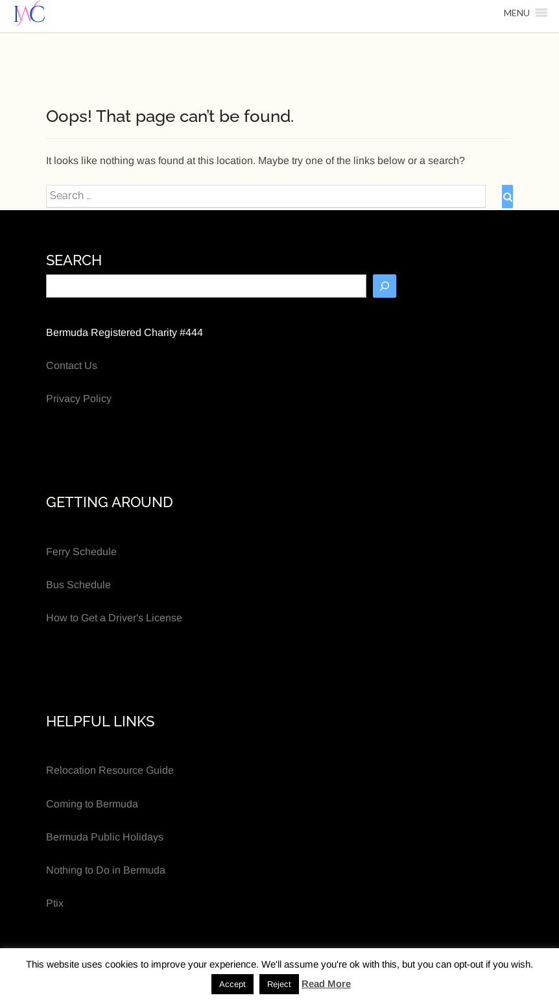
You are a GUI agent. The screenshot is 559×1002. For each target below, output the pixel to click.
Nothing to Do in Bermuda (105, 870)
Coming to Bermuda (92, 803)
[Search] (384, 286)
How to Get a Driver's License (114, 617)
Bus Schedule (78, 584)
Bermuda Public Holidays (104, 836)
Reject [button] (279, 984)
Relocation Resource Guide (110, 770)
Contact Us (71, 365)
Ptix (55, 903)
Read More (326, 983)
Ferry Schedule (81, 551)
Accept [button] (232, 984)
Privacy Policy (79, 398)
